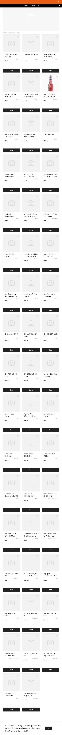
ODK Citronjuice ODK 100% (11, 334)
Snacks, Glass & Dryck (12, 32)
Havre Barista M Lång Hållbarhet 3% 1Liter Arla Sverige (30, 137)
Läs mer (11, 70)
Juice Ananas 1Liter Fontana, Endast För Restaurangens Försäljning (11, 177)
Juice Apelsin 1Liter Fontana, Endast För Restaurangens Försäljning (30, 177)
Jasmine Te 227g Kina (49, 134)
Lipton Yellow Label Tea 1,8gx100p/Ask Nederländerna (49, 296)
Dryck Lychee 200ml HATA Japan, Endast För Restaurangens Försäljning (11, 137)
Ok (48, 728)
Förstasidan (5, 32)
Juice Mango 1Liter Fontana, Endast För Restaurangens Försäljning (50, 177)
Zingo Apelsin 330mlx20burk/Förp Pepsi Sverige (50, 576)
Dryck (18, 32)
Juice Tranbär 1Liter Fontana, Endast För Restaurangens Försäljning (11, 216)
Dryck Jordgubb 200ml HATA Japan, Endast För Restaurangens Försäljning (50, 97)
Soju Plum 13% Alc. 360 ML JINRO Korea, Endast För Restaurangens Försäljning (30, 536)
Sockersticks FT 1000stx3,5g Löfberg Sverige (29, 496)
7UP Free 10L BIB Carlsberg (31, 54)
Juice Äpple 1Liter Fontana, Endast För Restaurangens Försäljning (30, 216)
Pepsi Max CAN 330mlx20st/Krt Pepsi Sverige (29, 416)
